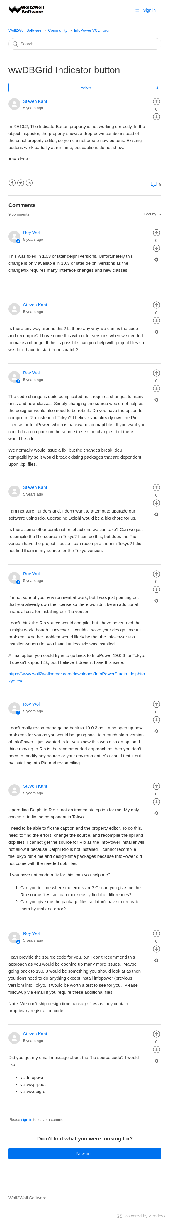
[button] (137, 10)
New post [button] (84, 1153)
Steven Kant (35, 101)
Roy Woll (32, 232)
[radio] (156, 101)
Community (57, 30)
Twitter (20, 183)
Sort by (150, 214)
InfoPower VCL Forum (93, 30)
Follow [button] (86, 88)
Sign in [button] (149, 10)
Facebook (12, 183)
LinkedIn (29, 183)
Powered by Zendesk (145, 1215)
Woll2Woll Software (24, 30)
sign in (26, 1119)
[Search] (85, 44)
